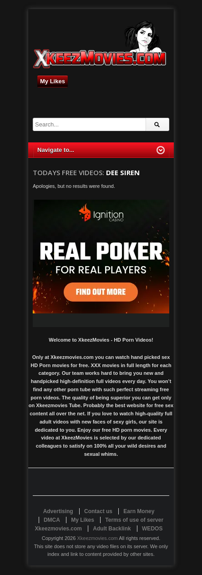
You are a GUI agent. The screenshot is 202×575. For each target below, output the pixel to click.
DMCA (52, 520)
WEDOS (152, 528)
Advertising (58, 511)
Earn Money (138, 511)
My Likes (52, 81)
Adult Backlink (112, 528)
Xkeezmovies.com (97, 538)
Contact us (98, 511)
